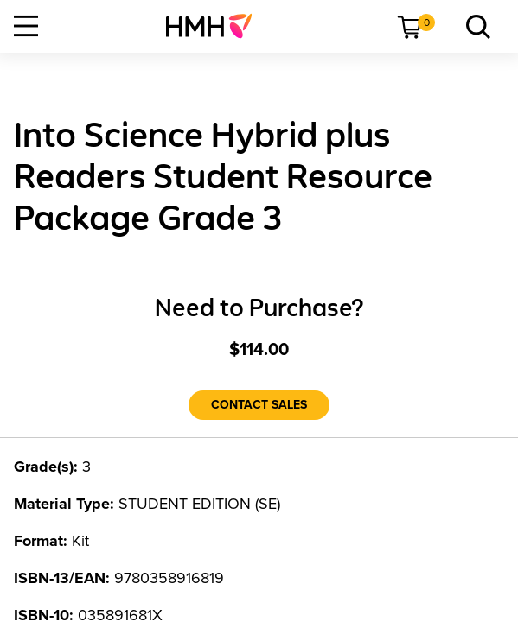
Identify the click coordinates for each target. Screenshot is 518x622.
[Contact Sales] (259, 405)
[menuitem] (215, 26)
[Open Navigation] (26, 26)
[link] (215, 26)
